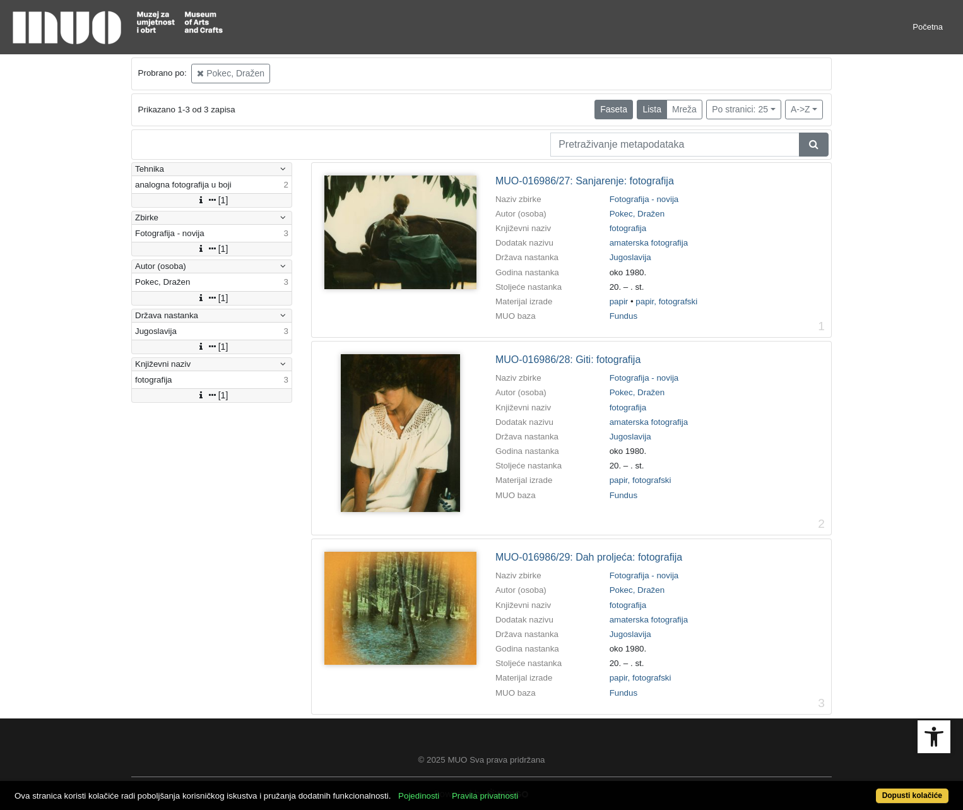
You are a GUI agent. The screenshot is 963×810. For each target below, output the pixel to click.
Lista (651, 109)
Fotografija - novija (644, 199)
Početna (928, 27)
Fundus (623, 316)
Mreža (684, 109)
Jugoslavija (630, 257)
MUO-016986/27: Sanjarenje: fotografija (584, 181)
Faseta (613, 109)
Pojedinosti (418, 796)
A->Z (800, 109)
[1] (212, 200)
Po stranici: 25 (740, 109)
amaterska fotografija (649, 242)
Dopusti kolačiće (912, 795)
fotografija (628, 228)
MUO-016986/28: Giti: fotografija (568, 359)
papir (619, 301)
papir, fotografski (666, 301)
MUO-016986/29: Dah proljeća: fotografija (588, 557)
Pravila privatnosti (485, 796)
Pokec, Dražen (230, 73)
